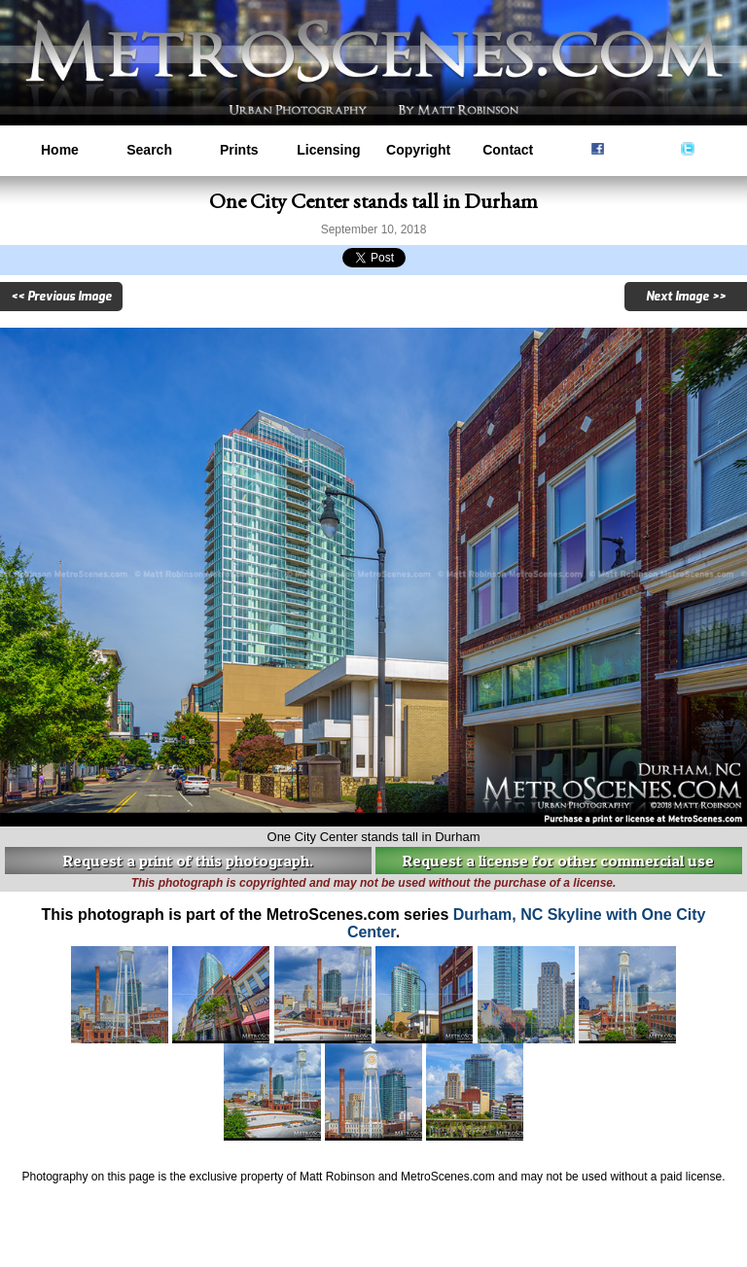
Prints (239, 150)
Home (60, 150)
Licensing (328, 150)
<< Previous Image (61, 296)
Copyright (418, 150)
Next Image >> (686, 296)
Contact (507, 150)
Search (149, 150)
